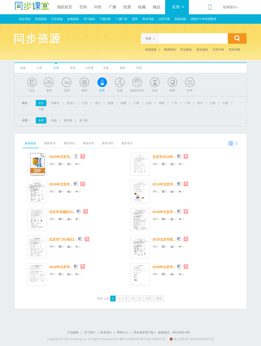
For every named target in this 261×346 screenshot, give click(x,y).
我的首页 (64, 7)
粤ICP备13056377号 (153, 339)
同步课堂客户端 (144, 332)
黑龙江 (71, 103)
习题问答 (105, 19)
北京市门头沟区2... (63, 239)
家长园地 (202, 49)
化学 (102, 90)
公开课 (89, 68)
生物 (119, 90)
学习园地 (89, 19)
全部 (41, 120)
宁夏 (41, 109)
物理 (84, 90)
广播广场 (121, 19)
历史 (155, 90)
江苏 (85, 103)
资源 (23, 68)
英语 (67, 90)
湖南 (161, 103)
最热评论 (69, 143)
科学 (190, 90)
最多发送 (127, 143)
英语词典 (148, 19)
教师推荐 (30, 143)
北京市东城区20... (62, 212)
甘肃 (225, 103)
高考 (72, 68)
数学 (49, 90)
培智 (139, 68)
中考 (56, 68)
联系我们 (106, 332)
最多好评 (88, 143)
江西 (136, 103)
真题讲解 (180, 19)
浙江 (98, 103)
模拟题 (68, 120)
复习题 (83, 120)
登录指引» (230, 7)
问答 (98, 7)
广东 (174, 103)
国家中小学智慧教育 (203, 19)
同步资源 (24, 19)
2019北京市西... (164, 239)
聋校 (122, 68)
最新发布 (50, 143)
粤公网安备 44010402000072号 (191, 339)
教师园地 (170, 49)
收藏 (142, 7)
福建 (123, 103)
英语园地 (41, 19)
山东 (149, 103)
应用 (178, 7)
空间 (83, 7)
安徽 (110, 103)
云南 (212, 103)
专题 (106, 68)
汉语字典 (164, 19)
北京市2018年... (164, 157)
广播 (112, 7)
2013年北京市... (164, 184)
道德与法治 (137, 90)
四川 (200, 103)
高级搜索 (150, 49)
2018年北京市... (61, 184)
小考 (39, 68)
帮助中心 (122, 332)
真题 (54, 120)
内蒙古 (55, 103)
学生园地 (186, 49)
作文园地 (57, 19)
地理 (172, 90)
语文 (32, 90)
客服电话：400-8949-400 (174, 332)
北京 (41, 103)
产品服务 (73, 332)
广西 (187, 103)
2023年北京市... (61, 157)
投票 (127, 7)
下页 (148, 298)
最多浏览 (107, 143)
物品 (156, 7)
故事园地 (73, 19)
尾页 (159, 298)
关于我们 (89, 332)
